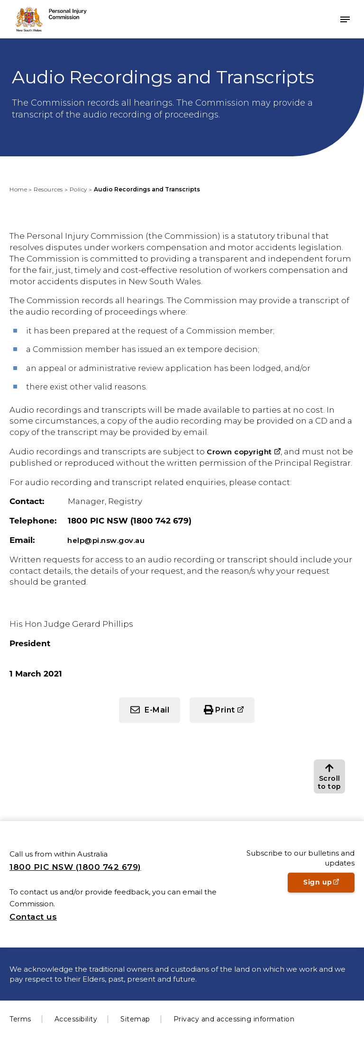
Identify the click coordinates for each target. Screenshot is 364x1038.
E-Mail (157, 709)
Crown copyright (239, 451)
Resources (48, 189)
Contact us (33, 916)
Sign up (329, 885)
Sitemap (135, 1019)
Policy (78, 189)
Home (18, 189)
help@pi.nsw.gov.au (106, 540)
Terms (20, 1019)
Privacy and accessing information (234, 1019)
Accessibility (76, 1019)
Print (225, 709)
